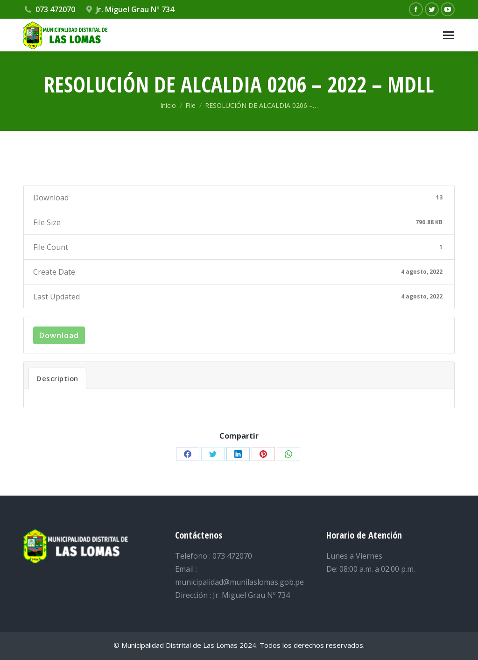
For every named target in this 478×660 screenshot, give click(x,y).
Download (59, 335)
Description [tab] (57, 378)
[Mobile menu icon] (449, 35)
